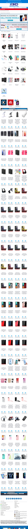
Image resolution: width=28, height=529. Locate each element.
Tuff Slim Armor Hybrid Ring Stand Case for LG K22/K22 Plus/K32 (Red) (10, 273)
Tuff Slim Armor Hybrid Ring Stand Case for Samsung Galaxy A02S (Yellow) (17, 197)
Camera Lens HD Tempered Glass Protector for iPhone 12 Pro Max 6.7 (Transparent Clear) (24, 463)
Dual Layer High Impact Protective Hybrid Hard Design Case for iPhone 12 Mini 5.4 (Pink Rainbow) (17, 445)
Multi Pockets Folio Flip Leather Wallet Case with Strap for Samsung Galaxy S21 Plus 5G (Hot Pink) (24, 159)
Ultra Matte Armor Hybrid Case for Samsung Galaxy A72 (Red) (3, 330)
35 (10, 493)
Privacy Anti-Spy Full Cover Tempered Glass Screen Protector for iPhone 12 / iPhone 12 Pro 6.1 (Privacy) (24, 482)
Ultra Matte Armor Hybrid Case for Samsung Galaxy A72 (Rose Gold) (24, 311)
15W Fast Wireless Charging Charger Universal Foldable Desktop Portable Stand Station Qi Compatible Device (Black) (10, 121)
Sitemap (2, 514)
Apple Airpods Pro (23, 40)
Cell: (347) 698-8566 (3, 503)
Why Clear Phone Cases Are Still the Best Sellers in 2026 (21, 512)
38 (14, 493)
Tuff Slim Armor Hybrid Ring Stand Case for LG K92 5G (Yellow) (24, 235)
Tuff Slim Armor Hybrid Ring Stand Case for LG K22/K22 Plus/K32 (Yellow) (3, 273)
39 (15, 493)
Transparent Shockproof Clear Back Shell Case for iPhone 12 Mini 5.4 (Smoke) (24, 425)
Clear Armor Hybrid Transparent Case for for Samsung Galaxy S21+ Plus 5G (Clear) (24, 140)
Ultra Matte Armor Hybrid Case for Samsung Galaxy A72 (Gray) (24, 330)
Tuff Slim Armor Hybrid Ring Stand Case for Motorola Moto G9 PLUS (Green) (10, 216)
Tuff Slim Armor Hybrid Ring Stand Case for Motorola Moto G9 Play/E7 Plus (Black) (17, 235)
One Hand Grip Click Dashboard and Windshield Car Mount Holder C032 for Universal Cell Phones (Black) (10, 198)
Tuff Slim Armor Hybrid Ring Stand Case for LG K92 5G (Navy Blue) (10, 254)
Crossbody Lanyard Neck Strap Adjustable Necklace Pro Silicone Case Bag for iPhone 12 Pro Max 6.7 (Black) (17, 407)
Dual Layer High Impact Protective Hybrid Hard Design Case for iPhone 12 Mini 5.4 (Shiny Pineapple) (10, 445)
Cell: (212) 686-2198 (3, 502)
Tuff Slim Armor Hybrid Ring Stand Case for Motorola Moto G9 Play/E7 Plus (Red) (24, 216)
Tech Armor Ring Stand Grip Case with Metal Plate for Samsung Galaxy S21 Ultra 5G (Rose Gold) (17, 292)
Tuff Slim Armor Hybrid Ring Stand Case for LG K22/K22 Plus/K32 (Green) (24, 273)
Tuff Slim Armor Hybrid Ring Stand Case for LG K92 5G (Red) (3, 254)
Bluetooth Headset (23, 51)
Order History (2, 512)
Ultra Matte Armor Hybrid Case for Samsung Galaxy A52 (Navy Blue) (17, 349)
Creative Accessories (4, 96)
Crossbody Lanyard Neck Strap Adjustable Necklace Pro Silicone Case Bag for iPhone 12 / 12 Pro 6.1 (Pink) (24, 407)
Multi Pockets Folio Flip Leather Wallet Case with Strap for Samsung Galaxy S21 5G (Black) (17, 159)
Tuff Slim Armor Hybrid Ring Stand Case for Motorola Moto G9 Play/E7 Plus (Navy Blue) (3, 235)
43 (20, 493)
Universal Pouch (10, 51)
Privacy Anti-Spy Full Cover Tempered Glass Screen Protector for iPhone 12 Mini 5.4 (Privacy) (17, 482)
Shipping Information (16, 503)
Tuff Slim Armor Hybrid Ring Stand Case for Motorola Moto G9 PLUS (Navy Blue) (3, 216)
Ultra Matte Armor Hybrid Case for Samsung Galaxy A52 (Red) (10, 349)
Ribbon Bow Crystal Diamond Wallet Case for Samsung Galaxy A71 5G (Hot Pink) (3, 387)
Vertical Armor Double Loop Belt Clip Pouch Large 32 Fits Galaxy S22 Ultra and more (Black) (3, 140)
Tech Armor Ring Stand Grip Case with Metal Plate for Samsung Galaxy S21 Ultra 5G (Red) (24, 292)
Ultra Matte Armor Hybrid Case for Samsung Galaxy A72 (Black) (3, 349)
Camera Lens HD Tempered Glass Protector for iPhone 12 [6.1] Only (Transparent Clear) (3, 482)
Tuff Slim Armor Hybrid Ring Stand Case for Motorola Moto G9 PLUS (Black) (17, 216)
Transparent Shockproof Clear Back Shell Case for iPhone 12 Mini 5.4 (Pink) (3, 444)
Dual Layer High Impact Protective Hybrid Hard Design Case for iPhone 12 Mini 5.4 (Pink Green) (24, 444)
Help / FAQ (2, 513)
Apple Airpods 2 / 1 (17, 40)
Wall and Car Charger (3, 73)
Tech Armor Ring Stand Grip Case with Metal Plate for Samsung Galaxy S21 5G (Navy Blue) (10, 311)
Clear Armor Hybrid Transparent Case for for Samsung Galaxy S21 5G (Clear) (3, 159)
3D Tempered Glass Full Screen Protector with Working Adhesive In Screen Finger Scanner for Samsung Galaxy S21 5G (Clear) (24, 368)
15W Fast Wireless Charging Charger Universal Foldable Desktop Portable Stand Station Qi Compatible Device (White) (3, 121)
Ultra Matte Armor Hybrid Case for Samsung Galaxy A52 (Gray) (24, 349)
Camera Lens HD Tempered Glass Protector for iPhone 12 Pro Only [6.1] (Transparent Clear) (17, 463)
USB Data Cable (23, 62)
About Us (15, 502)
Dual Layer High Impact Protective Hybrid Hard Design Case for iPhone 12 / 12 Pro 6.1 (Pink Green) (10, 464)
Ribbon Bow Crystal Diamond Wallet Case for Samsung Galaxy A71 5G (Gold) (10, 387)
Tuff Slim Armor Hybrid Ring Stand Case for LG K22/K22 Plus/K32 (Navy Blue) (17, 273)
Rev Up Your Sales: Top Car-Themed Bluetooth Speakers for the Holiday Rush (21, 518)
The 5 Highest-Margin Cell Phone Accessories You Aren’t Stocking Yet (21, 516)
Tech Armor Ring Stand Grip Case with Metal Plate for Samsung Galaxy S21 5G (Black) (17, 311)
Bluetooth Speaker (17, 51)
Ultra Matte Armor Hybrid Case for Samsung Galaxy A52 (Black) (3, 368)
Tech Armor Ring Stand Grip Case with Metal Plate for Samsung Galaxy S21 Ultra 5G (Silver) (10, 292)
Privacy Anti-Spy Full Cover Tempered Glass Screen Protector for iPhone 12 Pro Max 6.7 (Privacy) (10, 482)
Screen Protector (10, 40)
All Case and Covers (3, 40)
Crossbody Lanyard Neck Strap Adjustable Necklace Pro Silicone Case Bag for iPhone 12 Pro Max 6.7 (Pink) (10, 407)
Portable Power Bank (10, 62)
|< (4, 493)
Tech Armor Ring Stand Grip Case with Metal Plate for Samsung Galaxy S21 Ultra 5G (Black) (3, 311)
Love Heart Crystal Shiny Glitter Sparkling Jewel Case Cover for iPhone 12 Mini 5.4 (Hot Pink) (24, 387)
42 (19, 493)
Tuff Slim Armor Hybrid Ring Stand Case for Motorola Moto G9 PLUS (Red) (24, 197)
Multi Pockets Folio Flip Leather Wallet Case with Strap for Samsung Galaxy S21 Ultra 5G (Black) (10, 178)
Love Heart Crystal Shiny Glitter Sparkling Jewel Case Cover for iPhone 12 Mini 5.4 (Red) (17, 387)
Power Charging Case (17, 62)
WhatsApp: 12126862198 (4, 504)
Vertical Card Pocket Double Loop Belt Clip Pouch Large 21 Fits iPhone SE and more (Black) (10, 140)
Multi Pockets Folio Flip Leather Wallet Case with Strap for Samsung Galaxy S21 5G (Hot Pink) (10, 159)
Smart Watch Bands (4, 51)
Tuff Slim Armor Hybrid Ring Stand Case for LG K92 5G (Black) (24, 254)
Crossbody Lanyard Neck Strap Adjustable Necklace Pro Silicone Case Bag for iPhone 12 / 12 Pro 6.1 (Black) (3, 426)
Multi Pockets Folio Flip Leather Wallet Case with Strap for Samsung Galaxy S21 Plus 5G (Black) (3, 178)
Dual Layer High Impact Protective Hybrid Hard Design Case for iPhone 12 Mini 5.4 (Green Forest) (3, 464)
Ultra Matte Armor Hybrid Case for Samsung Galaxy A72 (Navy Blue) (10, 330)
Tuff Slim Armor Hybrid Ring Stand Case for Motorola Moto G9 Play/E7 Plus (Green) (10, 235)
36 (11, 493)
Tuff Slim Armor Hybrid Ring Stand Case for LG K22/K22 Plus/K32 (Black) (3, 292)
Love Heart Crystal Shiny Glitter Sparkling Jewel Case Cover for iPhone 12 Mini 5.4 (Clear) (3, 406)
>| (23, 493)
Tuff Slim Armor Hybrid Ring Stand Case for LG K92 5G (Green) (17, 254)
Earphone (4, 62)
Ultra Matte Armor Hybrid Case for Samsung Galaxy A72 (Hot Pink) (17, 330)
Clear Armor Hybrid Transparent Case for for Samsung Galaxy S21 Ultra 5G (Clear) (17, 140)
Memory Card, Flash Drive (16, 85)
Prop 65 (15, 507)
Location (15, 504)
